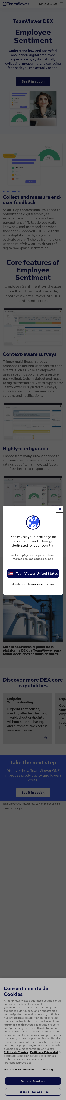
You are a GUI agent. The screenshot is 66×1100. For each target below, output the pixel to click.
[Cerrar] (59, 509)
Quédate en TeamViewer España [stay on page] (33, 584)
